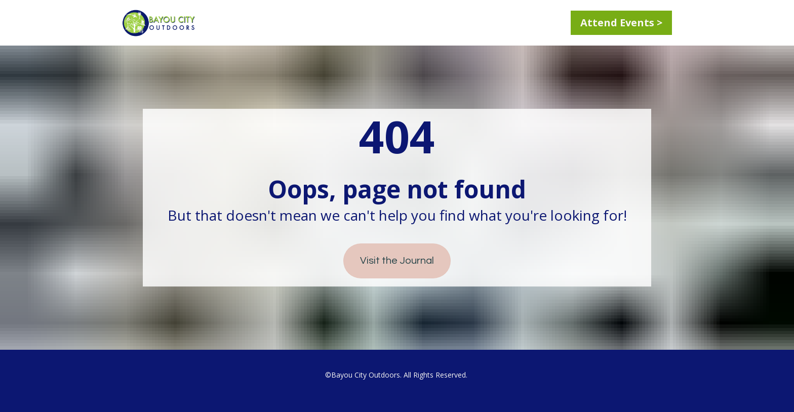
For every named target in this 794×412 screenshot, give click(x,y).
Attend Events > (621, 22)
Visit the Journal (397, 261)
